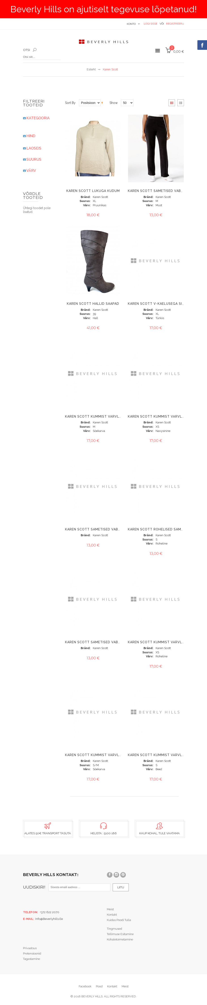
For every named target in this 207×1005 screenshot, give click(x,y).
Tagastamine (31, 959)
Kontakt (112, 914)
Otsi (26, 50)
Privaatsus (30, 948)
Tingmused (114, 928)
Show (114, 103)
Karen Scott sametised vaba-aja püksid (166, 191)
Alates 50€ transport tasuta (47, 833)
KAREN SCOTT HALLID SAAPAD (93, 303)
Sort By (70, 103)
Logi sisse (150, 23)
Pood (99, 986)
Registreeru (175, 23)
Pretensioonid (32, 953)
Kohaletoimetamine (120, 939)
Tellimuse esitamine (120, 934)
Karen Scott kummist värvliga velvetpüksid (108, 416)
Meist (110, 909)
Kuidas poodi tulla (119, 920)
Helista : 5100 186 (104, 833)
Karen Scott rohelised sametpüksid (163, 529)
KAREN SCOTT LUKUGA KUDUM (93, 191)
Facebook (85, 986)
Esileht (91, 69)
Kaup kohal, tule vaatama (159, 833)
